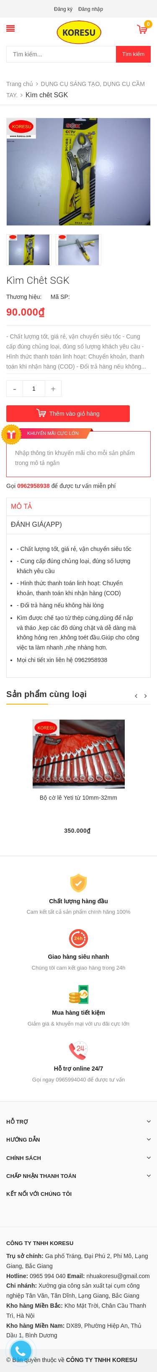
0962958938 (33, 486)
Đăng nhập (90, 9)
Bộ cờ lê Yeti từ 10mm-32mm (78, 797)
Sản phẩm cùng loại (46, 694)
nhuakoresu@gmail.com (117, 1276)
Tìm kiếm (133, 54)
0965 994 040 (48, 1276)
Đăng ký (63, 9)
